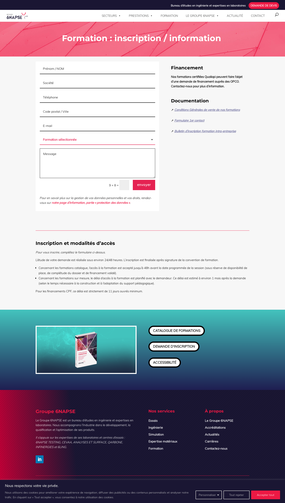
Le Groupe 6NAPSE (202, 16)
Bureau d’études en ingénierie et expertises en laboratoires (208, 5)
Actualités (212, 434)
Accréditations (215, 427)
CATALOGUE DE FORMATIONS (176, 330)
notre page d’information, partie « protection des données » (91, 204)
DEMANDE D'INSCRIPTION (174, 346)
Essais (153, 421)
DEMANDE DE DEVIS (264, 5)
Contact (258, 16)
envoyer (144, 186)
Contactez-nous (216, 448)
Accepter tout (265, 495)
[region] (142, 491)
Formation (169, 16)
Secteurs (111, 16)
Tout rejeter (236, 495)
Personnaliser (207, 495)
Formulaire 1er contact (188, 123)
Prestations (141, 16)
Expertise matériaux (162, 441)
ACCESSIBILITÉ (164, 362)
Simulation (156, 434)
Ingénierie (155, 427)
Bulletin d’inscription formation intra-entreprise (204, 134)
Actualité (235, 16)
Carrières (211, 441)
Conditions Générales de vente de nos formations (206, 113)
